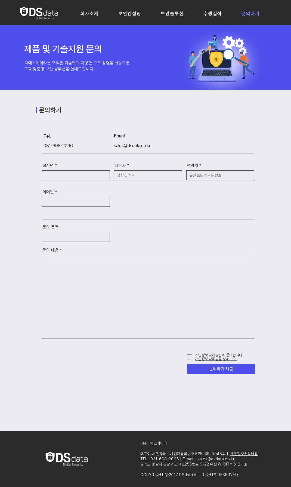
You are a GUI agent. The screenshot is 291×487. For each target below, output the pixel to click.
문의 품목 (50, 227)
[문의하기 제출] (221, 369)
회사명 (48, 166)
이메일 (48, 192)
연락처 (192, 166)
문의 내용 (50, 250)
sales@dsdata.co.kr (132, 145)
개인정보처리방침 (244, 454)
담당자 (120, 166)
